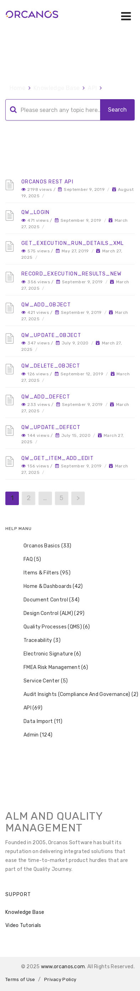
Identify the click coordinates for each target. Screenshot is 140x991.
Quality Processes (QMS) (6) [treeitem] (52, 627)
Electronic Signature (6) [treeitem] (47, 654)
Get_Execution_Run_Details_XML (72, 243)
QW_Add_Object (46, 305)
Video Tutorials (23, 925)
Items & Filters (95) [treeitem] (42, 573)
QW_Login (35, 212)
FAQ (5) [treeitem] (27, 559)
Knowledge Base (56, 88)
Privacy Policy (60, 979)
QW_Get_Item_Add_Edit (57, 458)
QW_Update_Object (51, 335)
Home (18, 88)
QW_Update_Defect (51, 427)
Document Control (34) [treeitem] (46, 600)
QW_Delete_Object (50, 366)
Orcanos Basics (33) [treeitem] (43, 546)
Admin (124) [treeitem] (33, 735)
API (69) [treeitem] (28, 708)
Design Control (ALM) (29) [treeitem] (49, 613)
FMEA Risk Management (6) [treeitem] (51, 667)
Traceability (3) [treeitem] (37, 640)
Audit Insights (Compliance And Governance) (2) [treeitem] (76, 694)
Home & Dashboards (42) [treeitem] (48, 586)
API (92, 88)
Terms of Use (20, 979)
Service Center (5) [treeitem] (41, 681)
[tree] (70, 640)
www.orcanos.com (63, 967)
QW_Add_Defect (45, 397)
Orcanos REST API (47, 182)
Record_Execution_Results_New (71, 274)
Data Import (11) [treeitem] (38, 721)
